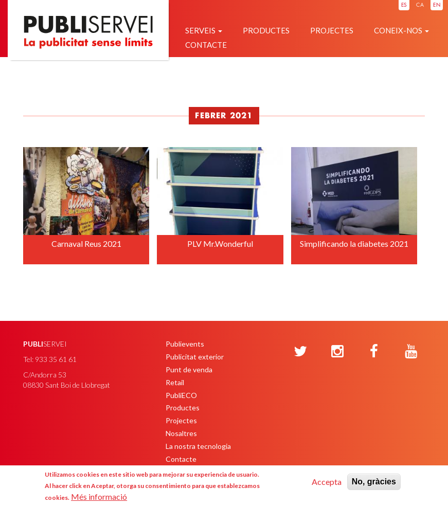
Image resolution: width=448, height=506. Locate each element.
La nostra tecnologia (198, 446)
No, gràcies (374, 481)
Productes (266, 30)
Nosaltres (181, 433)
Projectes (331, 30)
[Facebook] (374, 351)
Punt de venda (189, 369)
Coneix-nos (401, 30)
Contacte (206, 44)
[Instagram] (337, 351)
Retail (175, 382)
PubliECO (181, 395)
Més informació (99, 496)
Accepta (327, 481)
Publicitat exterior (195, 356)
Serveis (203, 30)
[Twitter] (300, 351)
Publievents (185, 343)
